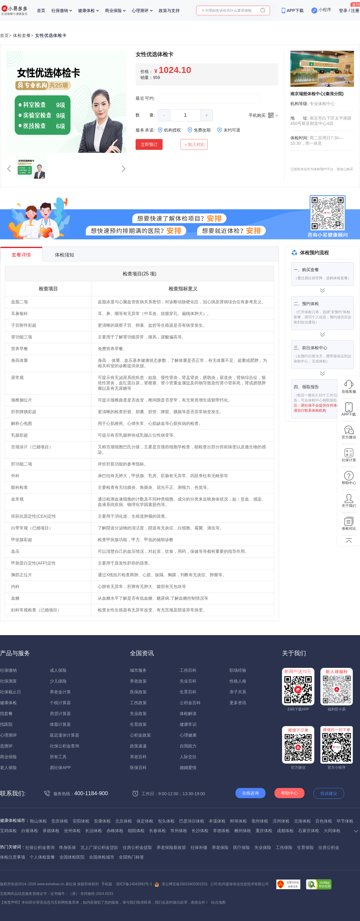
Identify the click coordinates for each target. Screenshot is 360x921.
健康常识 (188, 724)
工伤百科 (188, 670)
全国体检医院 (72, 857)
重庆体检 (264, 830)
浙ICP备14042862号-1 (134, 884)
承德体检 (51, 830)
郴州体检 (242, 830)
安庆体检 (59, 821)
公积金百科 (190, 702)
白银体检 (29, 830)
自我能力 (188, 746)
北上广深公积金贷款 (99, 847)
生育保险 (305, 847)
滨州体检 (281, 821)
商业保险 (113, 10)
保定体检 (144, 821)
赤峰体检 (114, 830)
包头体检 (166, 821)
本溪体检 (217, 821)
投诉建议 (328, 793)
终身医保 (67, 847)
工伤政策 (138, 702)
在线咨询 (250, 793)
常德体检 (221, 830)
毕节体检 (345, 821)
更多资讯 (238, 702)
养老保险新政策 (171, 847)
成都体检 (285, 830)
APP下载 (295, 10)
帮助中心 (289, 793)
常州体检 (178, 830)
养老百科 (138, 756)
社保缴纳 (59, 10)
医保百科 (138, 767)
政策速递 (138, 746)
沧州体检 (72, 830)
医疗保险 (241, 847)
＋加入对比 (194, 144)
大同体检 (332, 830)
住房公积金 (328, 847)
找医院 (6, 724)
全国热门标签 (131, 857)
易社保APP (60, 767)
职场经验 (238, 670)
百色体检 (323, 821)
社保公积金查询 (64, 746)
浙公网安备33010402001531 (185, 884)
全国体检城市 (101, 857)
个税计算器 (60, 702)
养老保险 (220, 847)
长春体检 (157, 830)
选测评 (6, 746)
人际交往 (188, 756)
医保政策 (138, 691)
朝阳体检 (136, 830)
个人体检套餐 (42, 857)
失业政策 (138, 713)
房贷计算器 (60, 713)
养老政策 (138, 681)
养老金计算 (60, 691)
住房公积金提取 (137, 847)
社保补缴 (198, 847)
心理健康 (188, 735)
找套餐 (6, 713)
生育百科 (188, 691)
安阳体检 (81, 821)
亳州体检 (259, 821)
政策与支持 (169, 10)
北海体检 (302, 821)
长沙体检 (200, 830)
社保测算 (8, 681)
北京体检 (123, 821)
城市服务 (138, 670)
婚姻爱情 (188, 767)
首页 (41, 10)
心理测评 (140, 10)
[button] (9, 169)
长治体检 (93, 830)
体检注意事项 (12, 857)
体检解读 (188, 713)
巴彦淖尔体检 (191, 821)
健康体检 (86, 10)
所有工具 (58, 756)
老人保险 (8, 767)
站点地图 (218, 902)
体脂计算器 (60, 724)
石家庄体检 (308, 830)
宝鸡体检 (8, 830)
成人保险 (58, 670)
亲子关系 (238, 691)
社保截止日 (10, 691)
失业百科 (188, 681)
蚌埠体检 (238, 821)
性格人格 (238, 681)
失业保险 (262, 847)
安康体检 (102, 821)
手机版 (106, 884)
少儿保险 (58, 681)
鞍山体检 (38, 821)
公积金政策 (140, 735)
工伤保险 (284, 847)
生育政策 (138, 724)
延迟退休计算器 (64, 735)
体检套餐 (22, 35)
